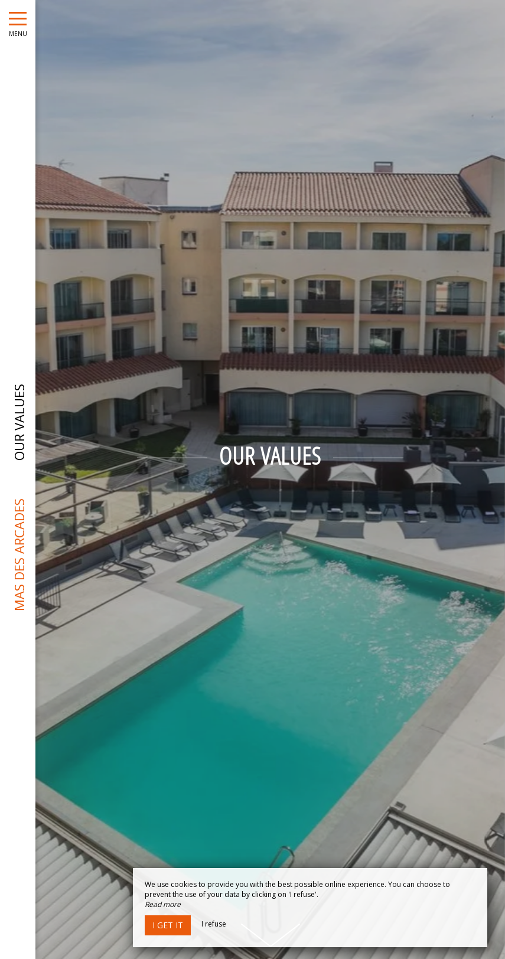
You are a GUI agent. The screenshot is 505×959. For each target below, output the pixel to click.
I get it (167, 925)
